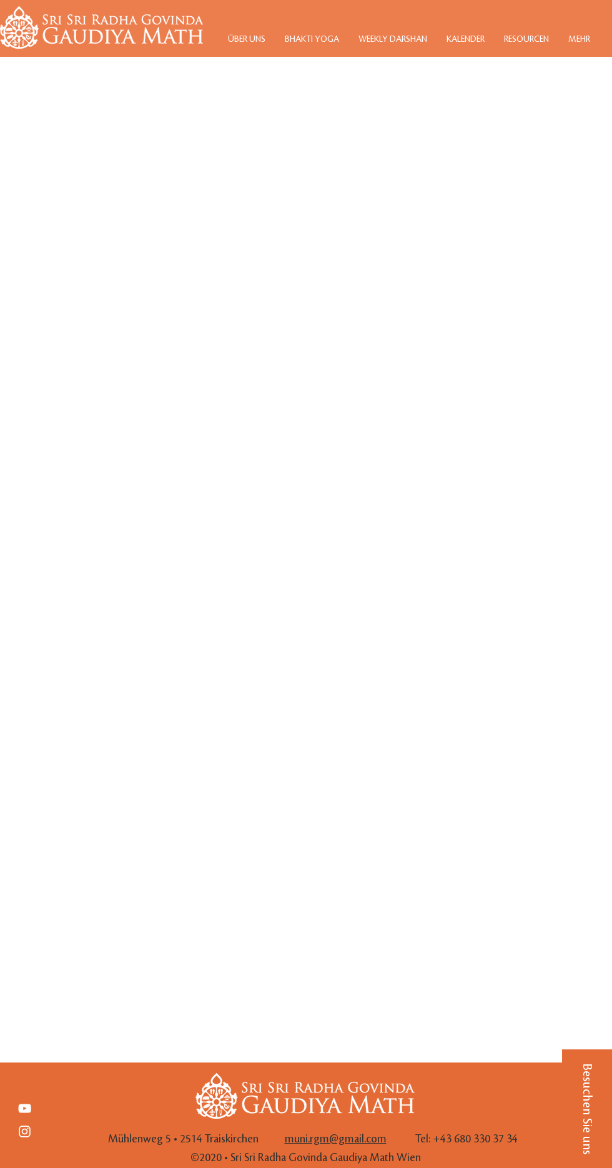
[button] (587, 1108)
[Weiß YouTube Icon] (24, 1108)
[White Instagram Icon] (24, 1131)
